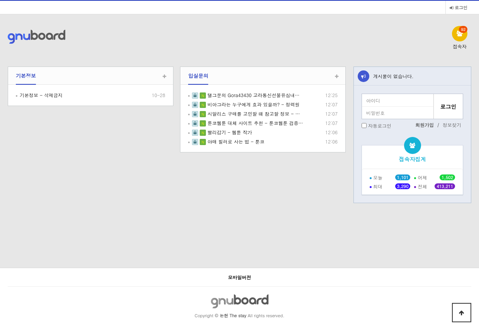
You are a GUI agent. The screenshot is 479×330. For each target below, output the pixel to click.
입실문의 (198, 75)
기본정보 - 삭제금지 (41, 95)
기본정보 (26, 75)
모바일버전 (239, 277)
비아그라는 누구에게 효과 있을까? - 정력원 (252, 104)
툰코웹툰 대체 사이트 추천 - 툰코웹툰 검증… (254, 123)
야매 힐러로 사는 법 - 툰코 (235, 141)
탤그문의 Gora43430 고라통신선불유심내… (252, 95)
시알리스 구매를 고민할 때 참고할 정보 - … (253, 113)
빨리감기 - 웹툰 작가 (229, 132)
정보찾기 (452, 124)
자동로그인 (379, 125)
